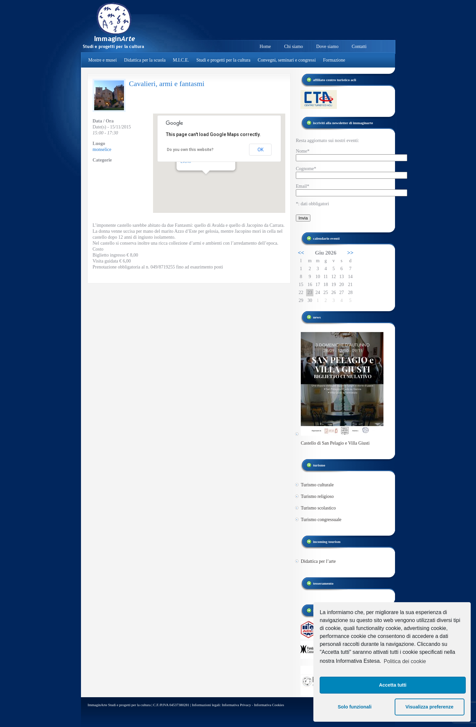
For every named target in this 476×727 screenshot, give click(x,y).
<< (301, 253)
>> (350, 253)
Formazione (334, 60)
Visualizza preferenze (430, 706)
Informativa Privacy (236, 705)
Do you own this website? (190, 149)
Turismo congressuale (321, 519)
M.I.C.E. (181, 60)
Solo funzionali (355, 706)
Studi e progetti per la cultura (223, 60)
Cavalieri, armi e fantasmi (166, 83)
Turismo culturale (317, 484)
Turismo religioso (317, 496)
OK (260, 149)
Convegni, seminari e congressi (287, 60)
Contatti (359, 46)
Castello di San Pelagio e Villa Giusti (335, 443)
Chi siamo (293, 46)
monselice (102, 149)
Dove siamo (327, 46)
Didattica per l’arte (318, 561)
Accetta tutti (392, 685)
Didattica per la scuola (145, 60)
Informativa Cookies (269, 705)
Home (265, 46)
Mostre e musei (102, 60)
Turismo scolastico (318, 508)
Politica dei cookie (405, 661)
